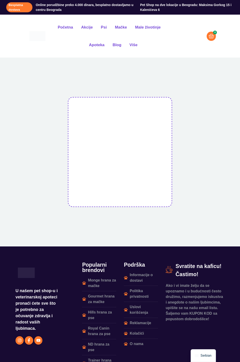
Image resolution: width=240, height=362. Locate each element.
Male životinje (148, 27)
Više (133, 45)
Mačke (121, 27)
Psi (104, 27)
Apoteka (96, 45)
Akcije (87, 27)
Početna (65, 27)
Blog (117, 45)
